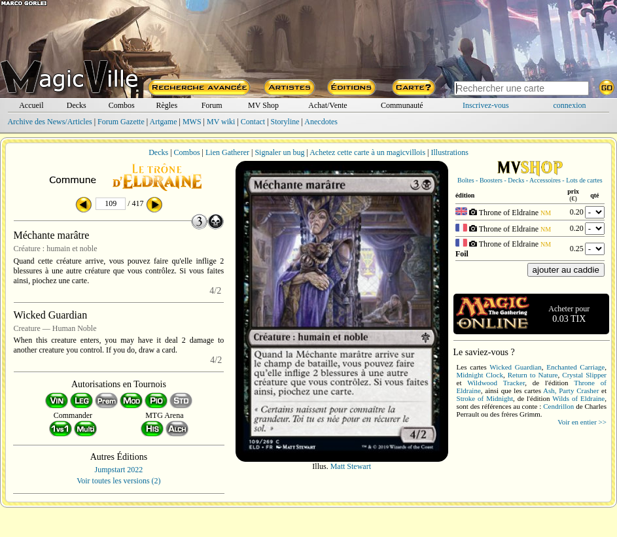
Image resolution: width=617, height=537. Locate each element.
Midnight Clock (480, 375)
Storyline (285, 121)
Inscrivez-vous (486, 105)
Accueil (31, 105)
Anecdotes (321, 121)
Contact (253, 121)
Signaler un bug (279, 152)
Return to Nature (533, 375)
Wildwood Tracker (496, 383)
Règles (166, 105)
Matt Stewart (350, 466)
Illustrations (449, 152)
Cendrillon (558, 406)
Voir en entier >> (582, 422)
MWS (192, 121)
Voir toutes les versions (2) (118, 480)
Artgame (163, 121)
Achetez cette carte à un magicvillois (367, 152)
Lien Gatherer (227, 152)
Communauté (402, 105)
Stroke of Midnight (485, 398)
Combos (122, 105)
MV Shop (263, 105)
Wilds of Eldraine (578, 398)
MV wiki (221, 121)
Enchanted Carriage (575, 367)
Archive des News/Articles (49, 121)
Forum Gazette (121, 121)
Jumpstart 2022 (119, 469)
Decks (76, 105)
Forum (212, 105)
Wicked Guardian (515, 367)
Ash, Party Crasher (571, 390)
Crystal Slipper (584, 375)
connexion (570, 105)
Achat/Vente (327, 105)
